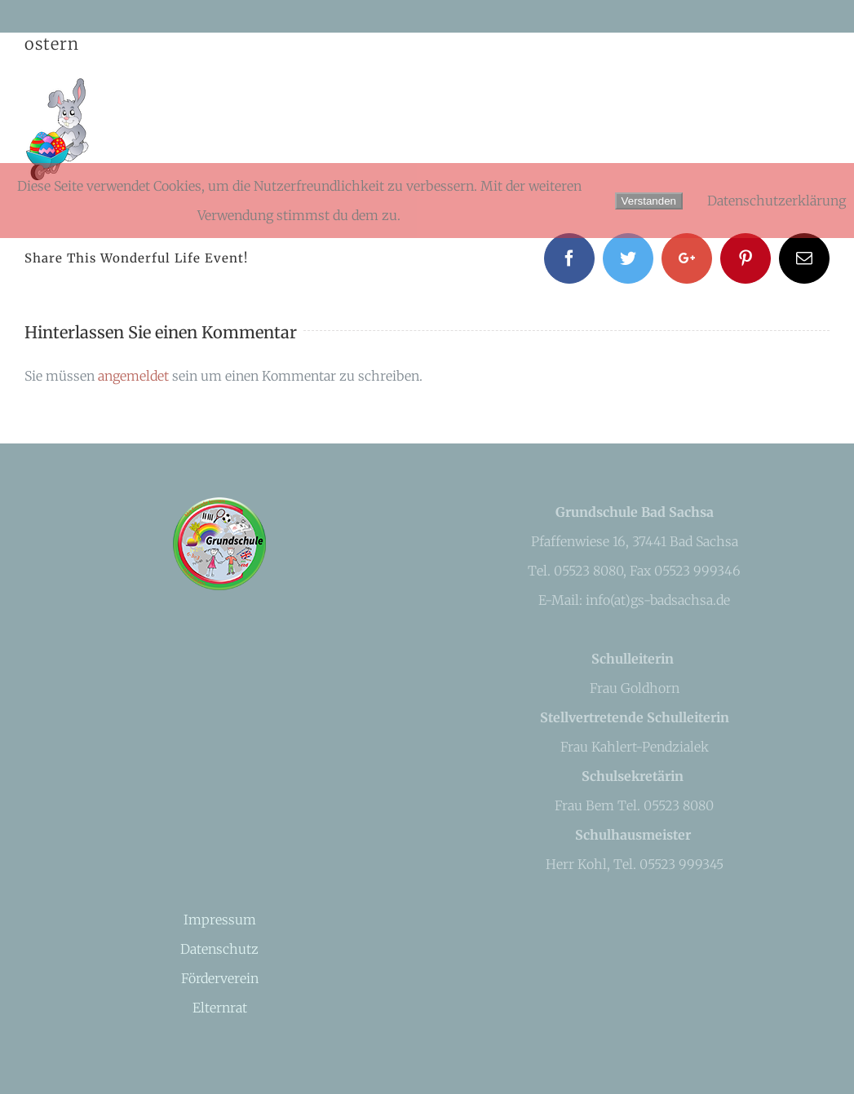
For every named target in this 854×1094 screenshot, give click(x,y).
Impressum (220, 919)
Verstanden (649, 201)
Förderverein (220, 978)
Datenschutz (219, 949)
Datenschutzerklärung (776, 200)
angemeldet (133, 376)
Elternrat (219, 1007)
